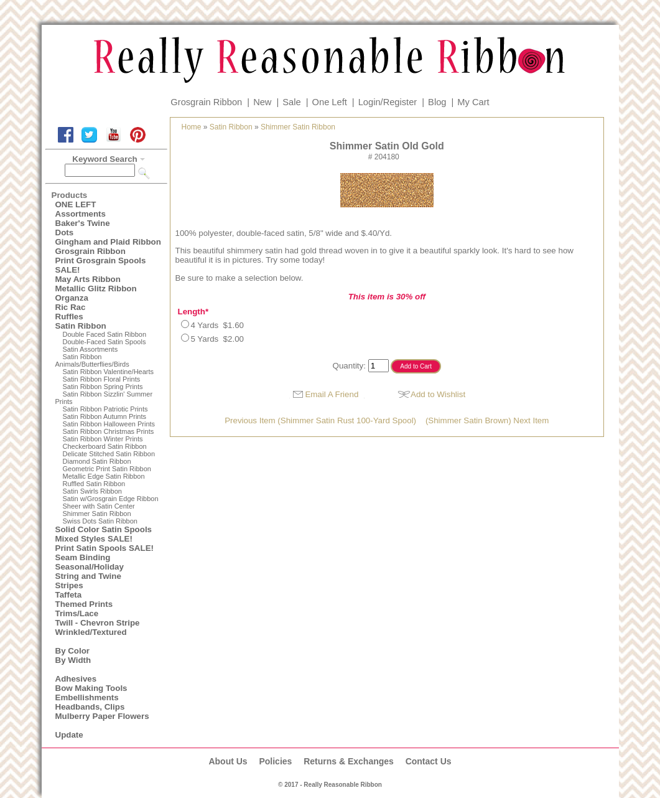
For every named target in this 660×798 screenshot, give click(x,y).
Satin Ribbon (80, 326)
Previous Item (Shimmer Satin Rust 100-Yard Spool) (320, 420)
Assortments (80, 213)
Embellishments (87, 697)
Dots (64, 232)
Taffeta (68, 594)
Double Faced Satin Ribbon (105, 334)
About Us (227, 761)
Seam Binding (83, 557)
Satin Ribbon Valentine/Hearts (108, 371)
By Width (73, 660)
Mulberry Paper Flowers (102, 716)
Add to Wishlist (438, 394)
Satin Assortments (90, 349)
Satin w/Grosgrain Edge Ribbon (111, 498)
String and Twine (88, 576)
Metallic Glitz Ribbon (96, 288)
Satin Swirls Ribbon (92, 491)
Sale (291, 102)
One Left (329, 102)
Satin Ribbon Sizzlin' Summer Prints (104, 397)
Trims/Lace (77, 613)
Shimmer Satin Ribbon (97, 513)
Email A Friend (331, 394)
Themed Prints (84, 604)
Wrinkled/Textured (91, 632)
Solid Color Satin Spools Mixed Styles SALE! (103, 534)
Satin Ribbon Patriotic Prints (105, 409)
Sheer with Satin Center (99, 506)
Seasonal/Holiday (89, 566)
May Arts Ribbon (88, 279)
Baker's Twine (82, 223)
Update (69, 734)
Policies (275, 761)
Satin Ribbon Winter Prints (103, 439)
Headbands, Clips (90, 706)
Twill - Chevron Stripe (97, 622)
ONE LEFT (75, 204)
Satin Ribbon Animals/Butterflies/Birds (92, 360)
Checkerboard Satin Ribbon (105, 446)
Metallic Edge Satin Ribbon (104, 476)
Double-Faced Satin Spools (104, 341)
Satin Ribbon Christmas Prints (108, 431)
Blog (437, 102)
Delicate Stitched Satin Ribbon (109, 454)
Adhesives (76, 678)
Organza (71, 298)
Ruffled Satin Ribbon (94, 483)
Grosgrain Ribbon (206, 102)
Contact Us (429, 761)
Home (192, 127)
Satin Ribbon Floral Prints (102, 379)
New (262, 102)
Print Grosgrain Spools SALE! (100, 265)
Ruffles (69, 316)
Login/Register (387, 102)
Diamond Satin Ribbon (97, 461)
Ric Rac (70, 307)
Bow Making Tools (91, 688)
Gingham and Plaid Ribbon (108, 241)
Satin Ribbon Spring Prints (103, 386)
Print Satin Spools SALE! (104, 548)
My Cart (473, 102)
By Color (72, 650)
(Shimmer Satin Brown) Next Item (487, 420)
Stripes (69, 585)
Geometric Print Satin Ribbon (107, 468)
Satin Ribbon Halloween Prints (109, 424)
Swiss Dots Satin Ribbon (100, 521)
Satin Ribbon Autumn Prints (105, 416)
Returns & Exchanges (349, 761)
